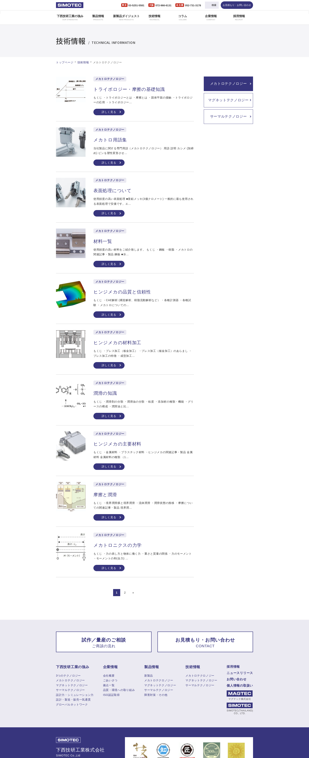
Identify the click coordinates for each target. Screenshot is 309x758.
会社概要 (109, 675)
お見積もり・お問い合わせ (237, 5)
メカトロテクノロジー (228, 84)
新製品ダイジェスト (126, 17)
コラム (182, 17)
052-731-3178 (193, 5)
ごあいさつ (110, 680)
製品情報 (98, 17)
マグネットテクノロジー (228, 100)
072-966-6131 (163, 5)
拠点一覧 (109, 685)
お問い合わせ (236, 679)
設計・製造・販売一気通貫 (73, 699)
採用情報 (239, 17)
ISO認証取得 (111, 694)
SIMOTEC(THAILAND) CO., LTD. (240, 709)
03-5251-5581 (136, 5)
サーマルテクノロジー (228, 116)
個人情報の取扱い (240, 685)
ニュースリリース (240, 673)
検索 (214, 5)
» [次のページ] (133, 592)
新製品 (148, 675)
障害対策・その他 (156, 694)
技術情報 (154, 17)
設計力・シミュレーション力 (75, 694)
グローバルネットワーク (72, 704)
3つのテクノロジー (68, 675)
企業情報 (211, 17)
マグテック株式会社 (240, 695)
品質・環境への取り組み (119, 690)
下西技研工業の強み (70, 17)
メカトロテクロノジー (158, 680)
